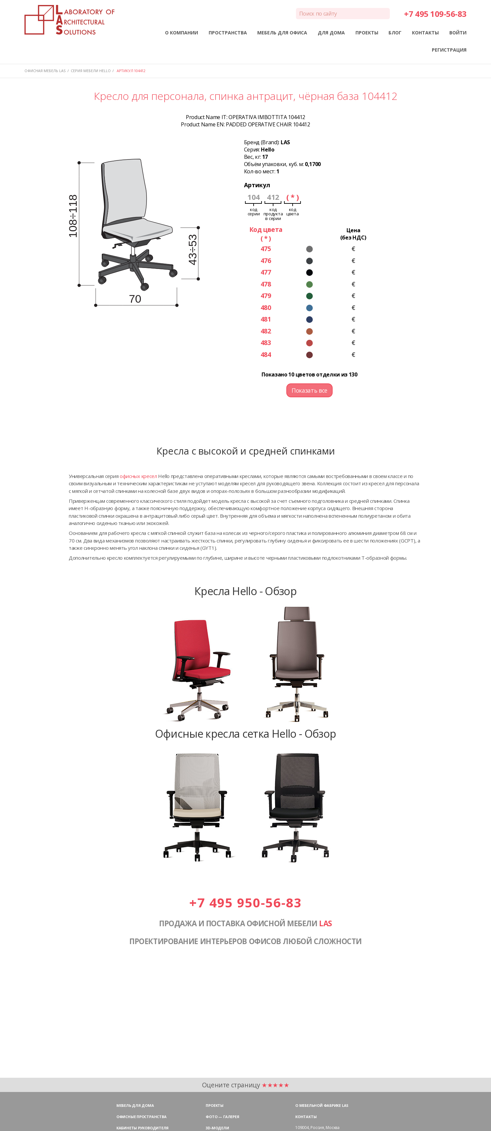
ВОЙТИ (458, 32)
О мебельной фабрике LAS (321, 1105)
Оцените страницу (245, 1084)
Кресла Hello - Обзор (245, 591)
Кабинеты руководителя (142, 1127)
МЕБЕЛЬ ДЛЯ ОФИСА (282, 32)
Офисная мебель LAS (44, 70)
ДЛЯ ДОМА (331, 32)
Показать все (309, 390)
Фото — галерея (222, 1116)
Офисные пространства (141, 1116)
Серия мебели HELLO (91, 70)
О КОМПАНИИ (181, 32)
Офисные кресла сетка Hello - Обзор (245, 733)
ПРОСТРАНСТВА (228, 32)
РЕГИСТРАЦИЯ (449, 50)
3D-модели (217, 1127)
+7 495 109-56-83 (435, 13)
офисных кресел (138, 476)
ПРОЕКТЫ (366, 32)
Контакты (305, 1116)
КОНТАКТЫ (425, 32)
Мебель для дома (135, 1105)
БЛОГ (395, 32)
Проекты (214, 1105)
